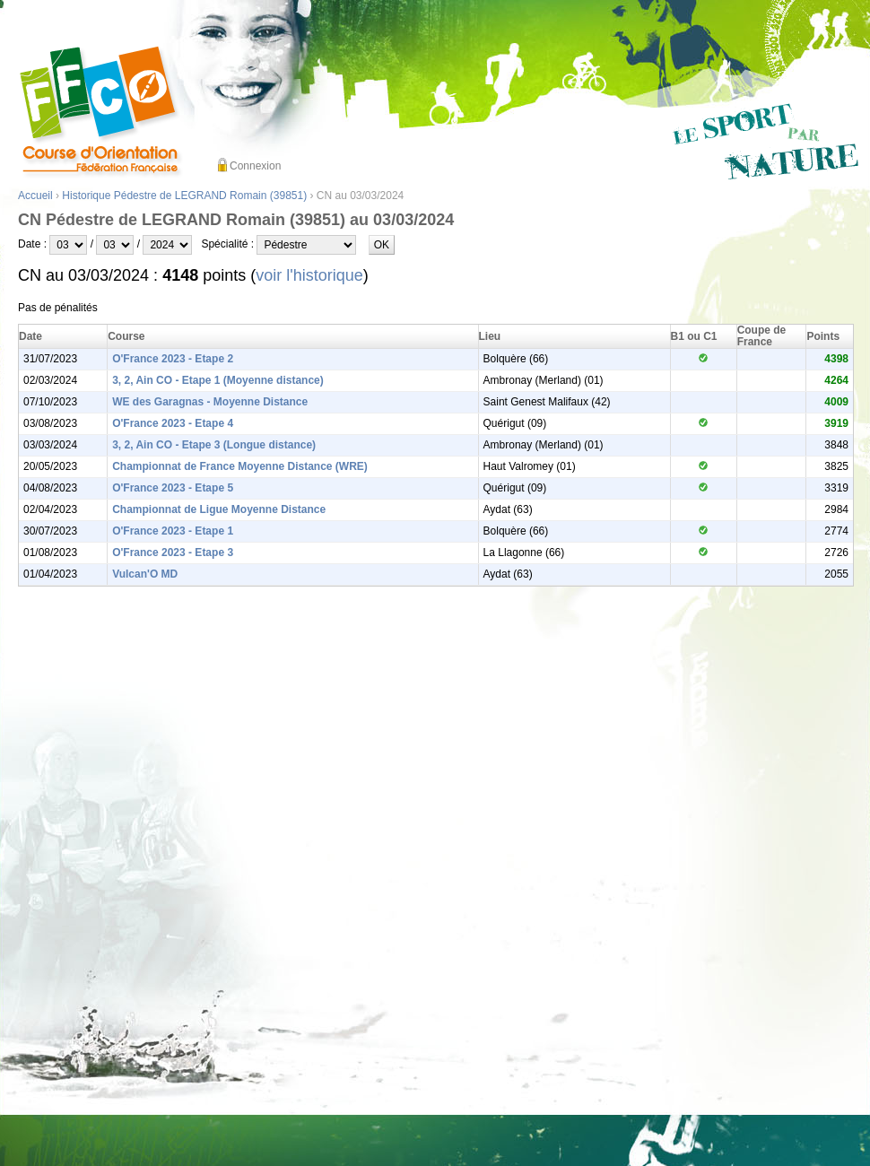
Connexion (255, 166)
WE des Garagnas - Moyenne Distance (210, 402)
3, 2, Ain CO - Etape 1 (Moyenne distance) (218, 380)
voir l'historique (309, 275)
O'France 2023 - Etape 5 (172, 488)
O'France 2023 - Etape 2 (172, 358)
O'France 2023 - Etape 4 (172, 423)
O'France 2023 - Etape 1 (172, 531)
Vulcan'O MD (145, 574)
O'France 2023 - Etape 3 (172, 552)
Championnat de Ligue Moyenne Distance (219, 509)
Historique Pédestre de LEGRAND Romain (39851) (184, 195)
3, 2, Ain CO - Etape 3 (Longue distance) (214, 445)
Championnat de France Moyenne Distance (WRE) (240, 466)
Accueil (35, 195)
